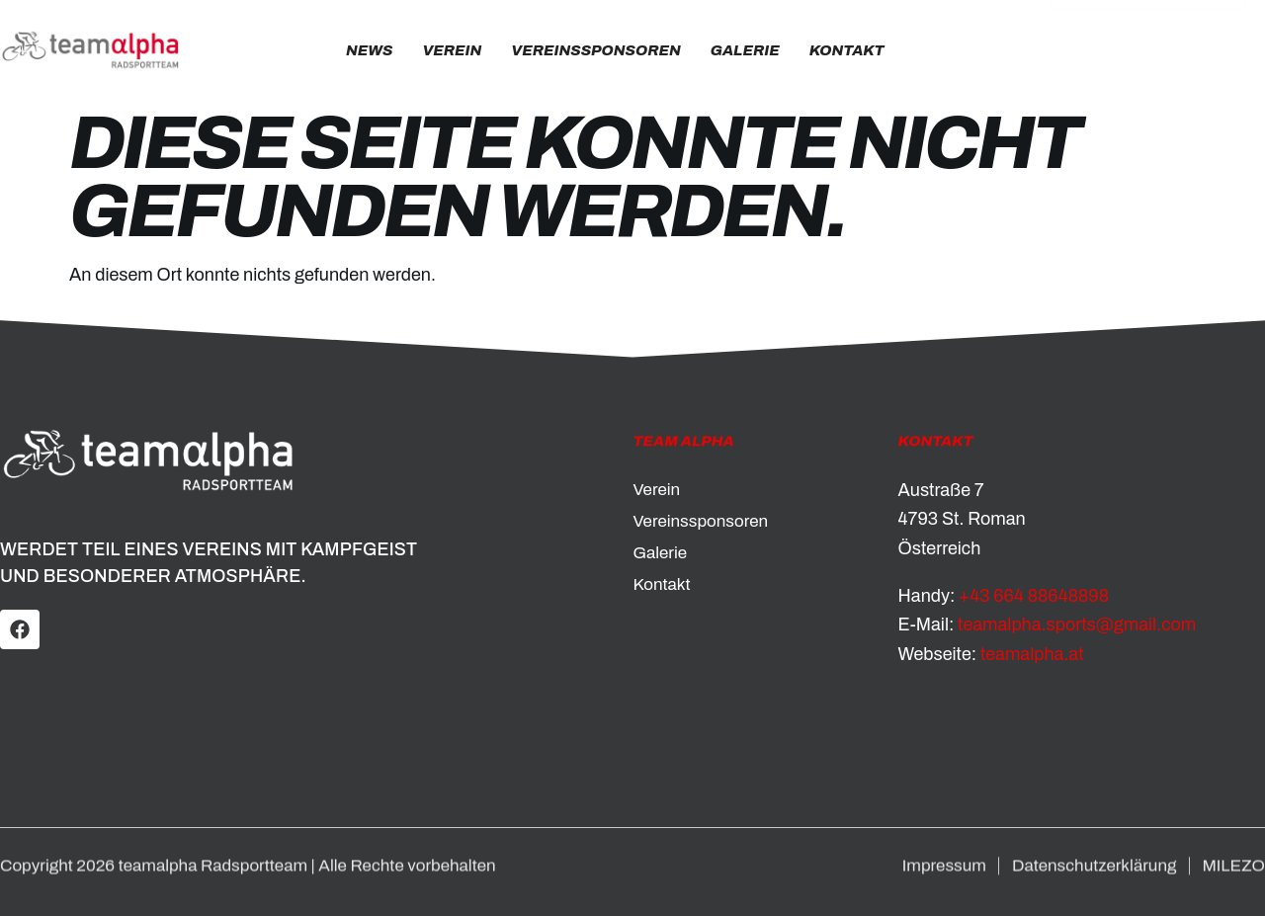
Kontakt (847, 50)
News (369, 50)
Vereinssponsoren (595, 50)
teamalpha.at (1032, 654)
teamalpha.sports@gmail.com (1077, 624)
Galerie (745, 50)
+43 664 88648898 (1034, 596)
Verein (451, 50)
